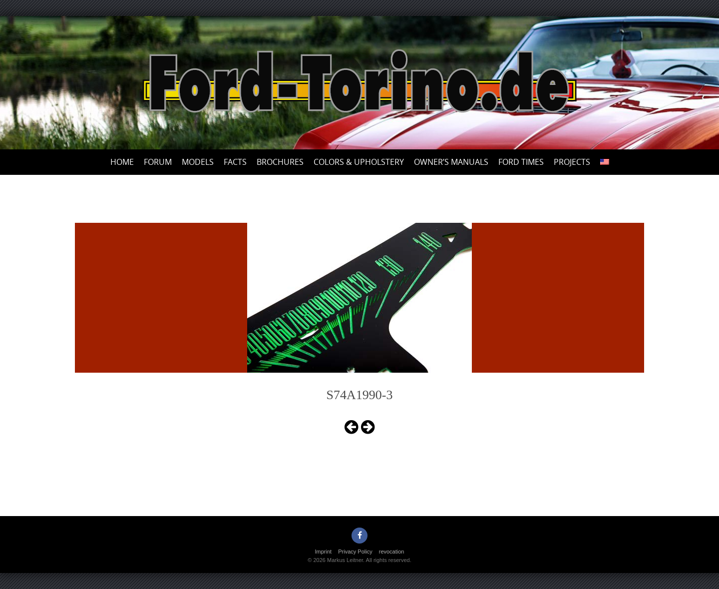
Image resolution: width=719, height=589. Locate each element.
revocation (391, 552)
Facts (235, 161)
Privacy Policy (355, 552)
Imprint (323, 552)
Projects (572, 161)
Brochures (280, 161)
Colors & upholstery (359, 161)
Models (198, 161)
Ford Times (521, 161)
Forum (158, 161)
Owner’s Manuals (451, 161)
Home (122, 161)
